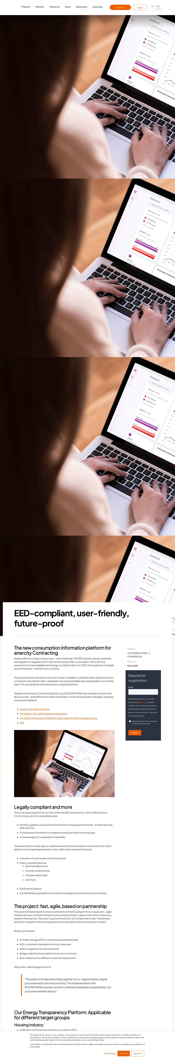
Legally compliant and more (35, 709)
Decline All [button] (138, 1053)
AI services (98, 7)
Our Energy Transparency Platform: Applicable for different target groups (58, 718)
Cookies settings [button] (109, 1053)
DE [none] (152, 6)
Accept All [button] (123, 1053)
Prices (68, 7)
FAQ (22, 722)
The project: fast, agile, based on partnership (43, 713)
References (81, 7)
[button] (26, 7)
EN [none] (158, 6)
